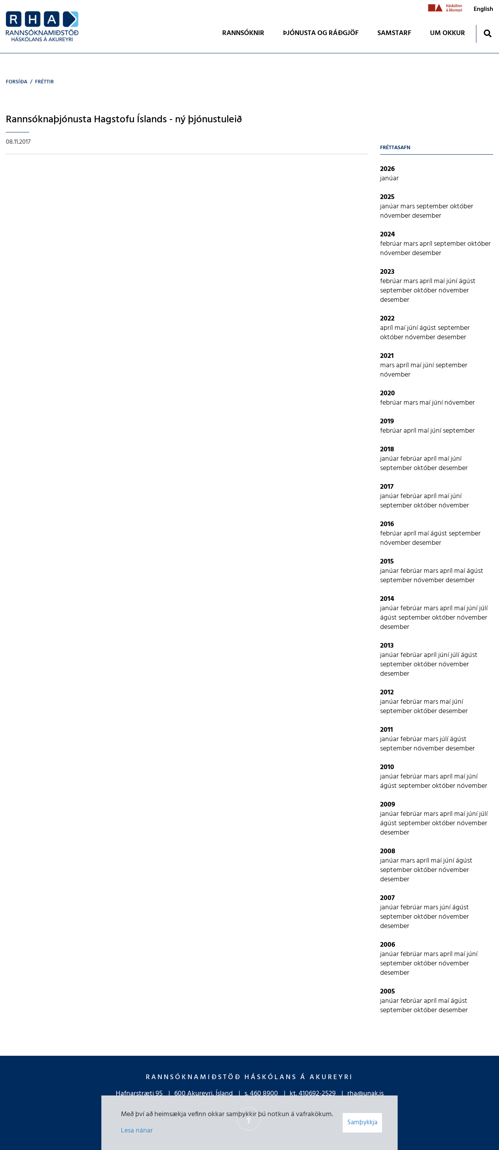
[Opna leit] (487, 33)
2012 (387, 692)
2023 (387, 272)
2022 (387, 318)
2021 (387, 356)
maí (440, 281)
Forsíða (16, 81)
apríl (426, 244)
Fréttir (44, 81)
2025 (387, 197)
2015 (387, 561)
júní (452, 281)
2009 (387, 804)
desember (426, 216)
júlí (483, 608)
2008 (387, 851)
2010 (387, 767)
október (461, 206)
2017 (387, 487)
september (433, 206)
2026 (387, 169)
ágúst (467, 281)
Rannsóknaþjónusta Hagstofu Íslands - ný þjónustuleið (124, 120)
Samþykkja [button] (362, 1122)
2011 (386, 730)
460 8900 (264, 1093)
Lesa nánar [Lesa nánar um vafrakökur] (137, 1130)
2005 (387, 991)
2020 (387, 393)
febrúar (391, 244)
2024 (387, 234)
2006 (387, 945)
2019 (387, 421)
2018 (387, 449)
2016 (387, 524)
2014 (387, 599)
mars (408, 206)
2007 (387, 898)
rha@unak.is (365, 1093)
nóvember (396, 216)
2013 (387, 646)
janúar (389, 178)
